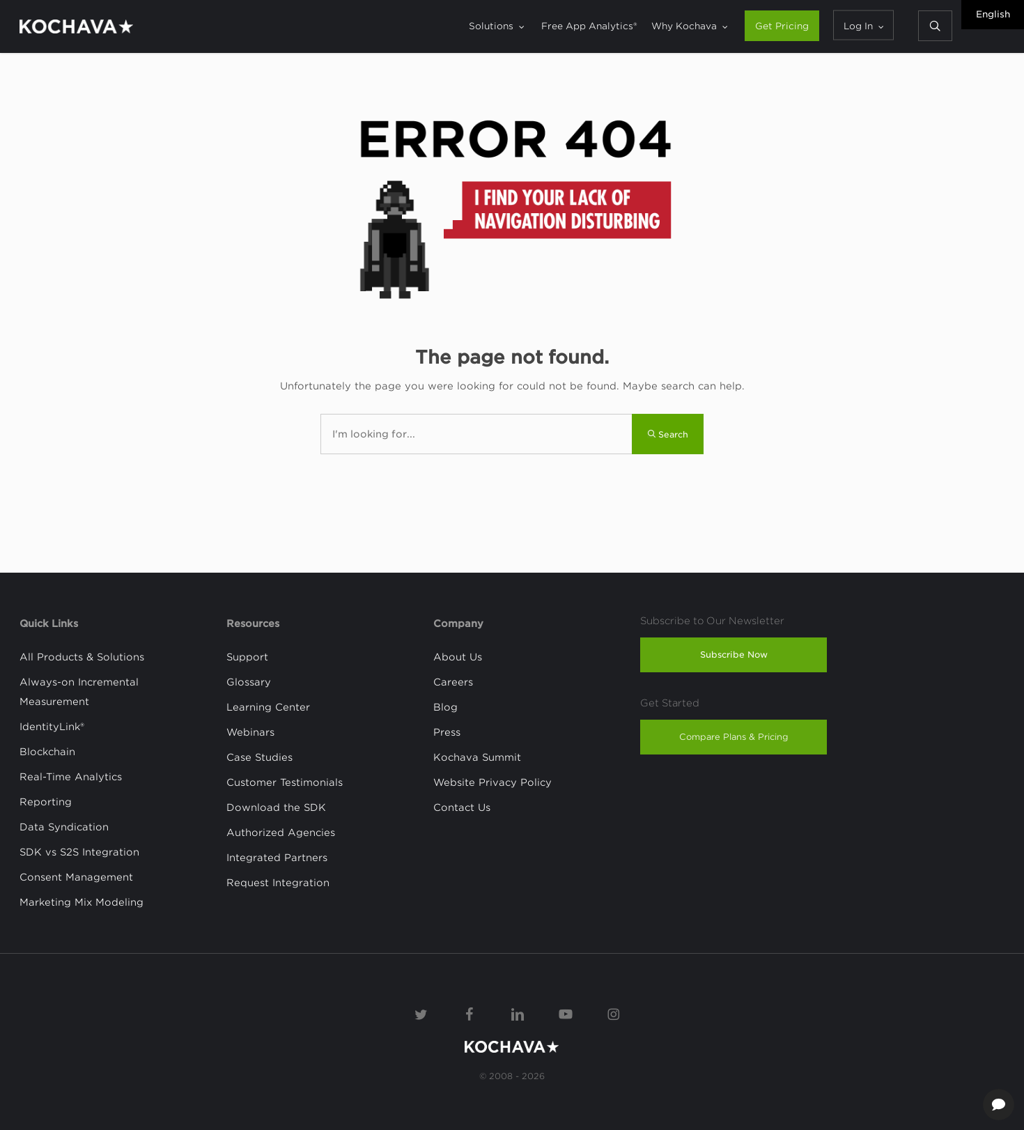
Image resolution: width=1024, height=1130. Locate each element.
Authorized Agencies (280, 832)
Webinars (250, 732)
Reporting (46, 801)
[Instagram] (613, 1013)
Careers (453, 682)
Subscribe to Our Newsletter (712, 620)
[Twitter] (421, 1013)
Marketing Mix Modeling (81, 902)
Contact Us (461, 807)
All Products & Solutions (82, 657)
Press (446, 732)
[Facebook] (469, 1013)
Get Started (669, 703)
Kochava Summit (477, 757)
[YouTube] (565, 1013)
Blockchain (47, 751)
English (993, 14)
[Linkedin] (517, 1013)
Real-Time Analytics (71, 776)
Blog (445, 707)
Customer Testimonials (284, 782)
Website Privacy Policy (492, 782)
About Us (457, 657)
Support (247, 657)
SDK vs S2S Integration (79, 852)
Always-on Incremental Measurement (79, 691)
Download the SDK (276, 807)
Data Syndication (64, 827)
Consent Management (76, 877)
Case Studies (259, 757)
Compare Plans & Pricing (734, 737)
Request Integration (277, 882)
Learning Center (268, 707)
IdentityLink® (52, 726)
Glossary (248, 682)
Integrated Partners (276, 857)
